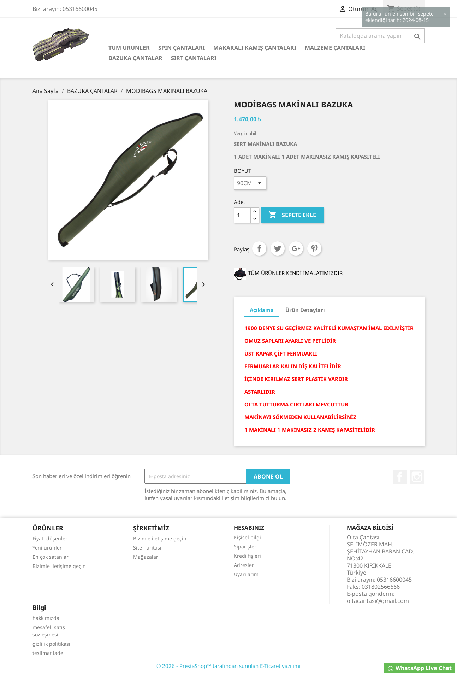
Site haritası (147, 547)
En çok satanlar (50, 556)
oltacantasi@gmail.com (378, 601)
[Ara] (380, 35)
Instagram (417, 477)
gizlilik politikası (51, 643)
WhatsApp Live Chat (419, 668)
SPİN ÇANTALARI (181, 48)
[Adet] (242, 215)
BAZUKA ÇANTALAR (135, 58)
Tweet (278, 248)
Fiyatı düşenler (49, 538)
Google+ (296, 248)
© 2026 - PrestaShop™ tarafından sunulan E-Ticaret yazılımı (228, 665)
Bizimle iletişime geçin (59, 566)
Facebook (400, 477)
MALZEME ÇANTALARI (335, 48)
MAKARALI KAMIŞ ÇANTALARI (254, 48)
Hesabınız (249, 528)
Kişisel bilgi (247, 537)
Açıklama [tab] (262, 309)
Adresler (244, 565)
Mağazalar (145, 556)
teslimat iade (47, 653)
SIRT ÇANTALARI (193, 58)
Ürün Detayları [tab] (305, 309)
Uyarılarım (246, 574)
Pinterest (314, 248)
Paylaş (259, 248)
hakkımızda (45, 618)
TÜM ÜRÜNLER (129, 48)
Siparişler (245, 546)
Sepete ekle (292, 215)
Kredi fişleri (247, 555)
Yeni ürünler (47, 547)
